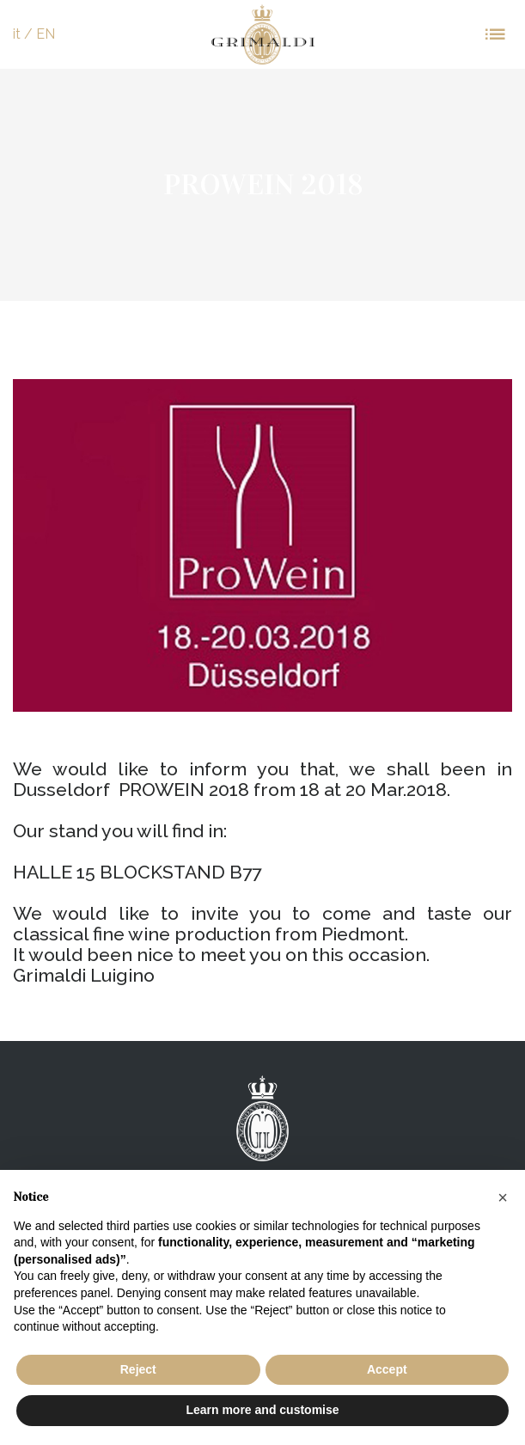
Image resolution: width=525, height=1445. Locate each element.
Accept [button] (387, 1369)
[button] (502, 1197)
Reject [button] (138, 1369)
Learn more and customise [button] (262, 1410)
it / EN (34, 34)
